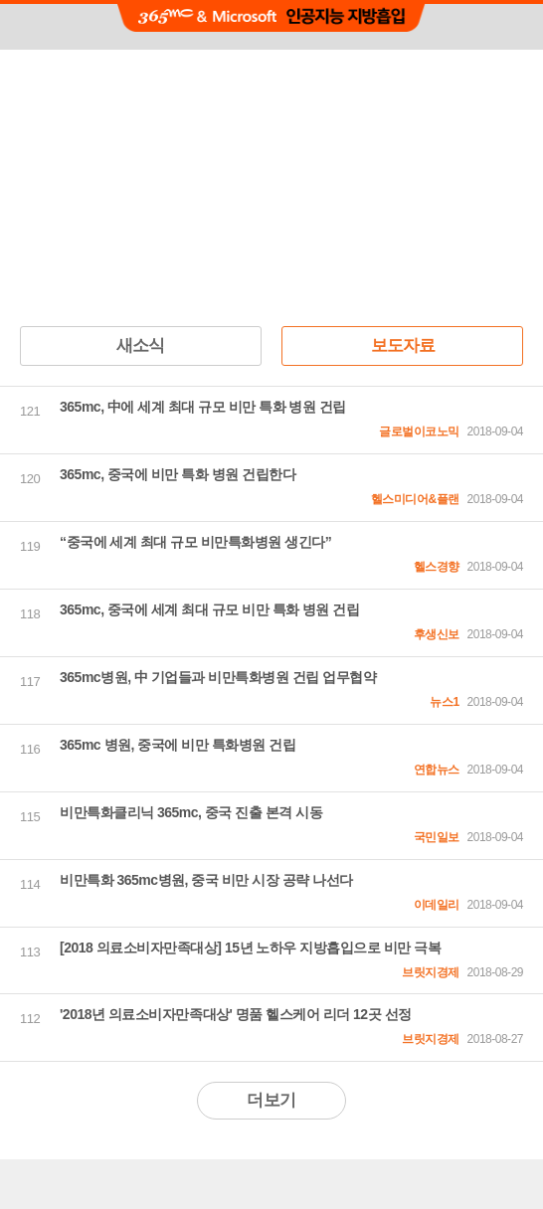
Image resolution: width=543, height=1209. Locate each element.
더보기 (271, 1100)
